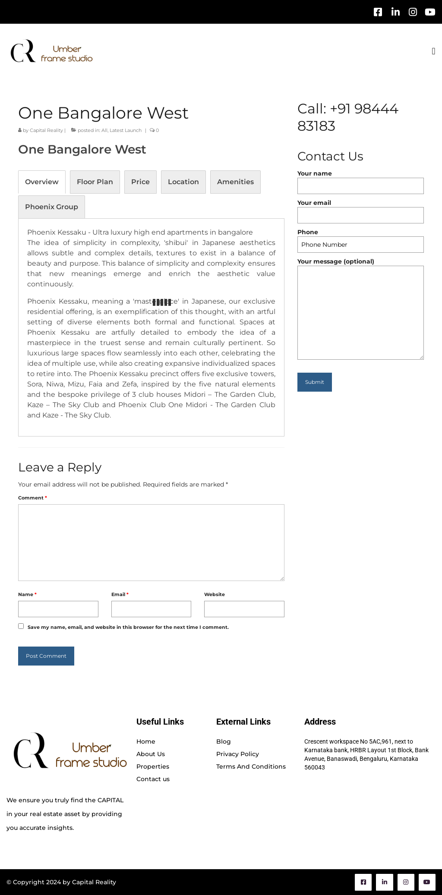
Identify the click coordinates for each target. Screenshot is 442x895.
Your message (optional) (360, 266)
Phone (360, 238)
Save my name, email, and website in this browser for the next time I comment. (128, 627)
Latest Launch (126, 130)
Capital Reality (46, 130)
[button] (433, 51)
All (104, 130)
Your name (360, 180)
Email (120, 594)
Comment (32, 498)
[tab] (42, 182)
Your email (360, 209)
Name (27, 594)
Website (214, 594)
